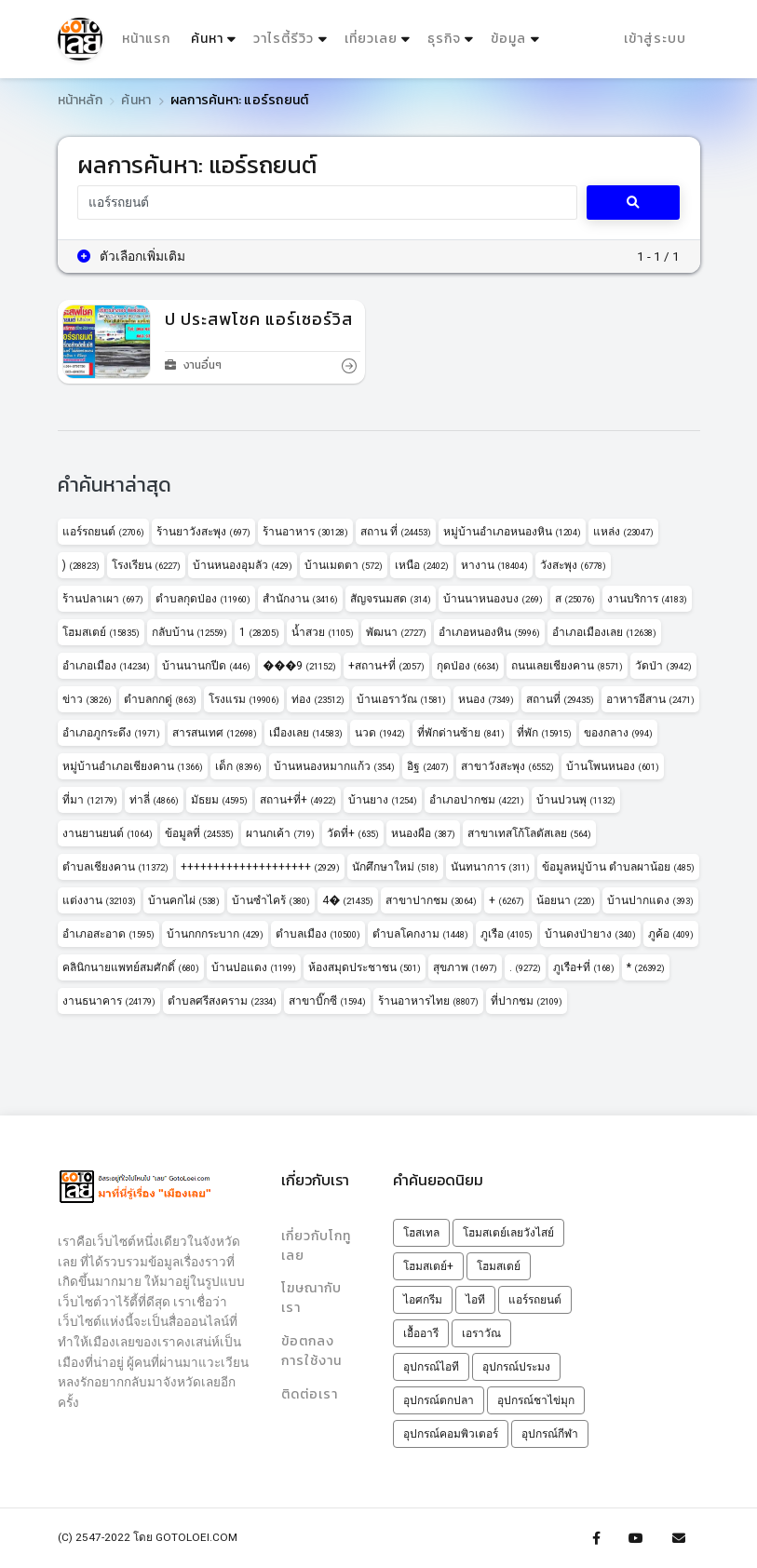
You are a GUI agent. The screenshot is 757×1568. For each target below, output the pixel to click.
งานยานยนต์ (107, 833)
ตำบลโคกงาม (420, 933)
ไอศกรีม (422, 1299)
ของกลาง (618, 732)
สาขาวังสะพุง (507, 766)
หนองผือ (423, 833)
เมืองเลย (306, 732)
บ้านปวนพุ (575, 799)
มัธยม (219, 799)
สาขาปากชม (431, 900)
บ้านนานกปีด (206, 665)
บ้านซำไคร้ (271, 900)
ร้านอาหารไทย (428, 1000)
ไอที (475, 1299)
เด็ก (238, 766)
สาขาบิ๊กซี (327, 1000)
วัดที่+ (353, 833)
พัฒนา (396, 632)
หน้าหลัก (80, 100)
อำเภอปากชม (476, 799)
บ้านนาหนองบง (493, 598)
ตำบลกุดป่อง (202, 598)
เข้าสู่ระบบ (655, 38)
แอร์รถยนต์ (103, 531)
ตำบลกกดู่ (160, 699)
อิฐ (428, 766)
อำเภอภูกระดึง (111, 732)
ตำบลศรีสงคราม (222, 1000)
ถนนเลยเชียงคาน (567, 665)
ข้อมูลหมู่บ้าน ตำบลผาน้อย (618, 866)
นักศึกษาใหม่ (395, 866)
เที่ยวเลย (370, 38)
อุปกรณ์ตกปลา (438, 1400)
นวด (380, 732)
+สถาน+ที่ (386, 665)
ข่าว (87, 699)
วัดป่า (663, 665)
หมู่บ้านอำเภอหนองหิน (512, 531)
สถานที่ (560, 699)
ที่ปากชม (526, 1000)
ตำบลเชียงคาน (115, 866)
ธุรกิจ (444, 38)
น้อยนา (565, 900)
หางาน (494, 565)
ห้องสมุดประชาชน (364, 967)
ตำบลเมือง (318, 933)
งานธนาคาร (108, 1000)
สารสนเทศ (214, 732)
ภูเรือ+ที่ (584, 967)
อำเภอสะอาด (108, 933)
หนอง (486, 699)
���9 (299, 665)
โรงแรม (244, 699)
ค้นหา (215, 34)
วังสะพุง (573, 565)
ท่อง (318, 699)
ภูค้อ (671, 933)
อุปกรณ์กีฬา (549, 1433)
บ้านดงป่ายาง (590, 933)
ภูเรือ (506, 933)
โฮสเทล (421, 1232)
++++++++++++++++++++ (260, 866)
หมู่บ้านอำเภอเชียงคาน (132, 766)
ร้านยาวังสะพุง (203, 531)
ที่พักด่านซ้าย (461, 732)
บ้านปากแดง (650, 900)
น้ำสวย (322, 632)
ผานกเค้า (280, 833)
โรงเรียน (146, 565)
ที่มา (89, 799)
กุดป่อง (468, 665)
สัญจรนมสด (390, 598)
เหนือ (422, 565)
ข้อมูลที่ (199, 833)
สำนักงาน (300, 598)
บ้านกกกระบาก (215, 933)
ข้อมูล (508, 38)
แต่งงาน (99, 900)
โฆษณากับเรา (311, 1298)
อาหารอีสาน (650, 699)
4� (347, 900)
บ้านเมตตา (343, 565)
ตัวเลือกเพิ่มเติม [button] (131, 256)
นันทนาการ (490, 866)
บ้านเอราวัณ (401, 699)
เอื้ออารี (421, 1333)
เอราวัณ (481, 1333)
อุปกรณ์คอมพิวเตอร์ (450, 1433)
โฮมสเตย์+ (428, 1266)
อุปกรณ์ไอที (431, 1366)
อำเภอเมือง (106, 665)
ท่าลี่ (154, 799)
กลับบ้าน (189, 632)
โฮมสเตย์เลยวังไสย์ (508, 1232)
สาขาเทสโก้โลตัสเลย (529, 833)
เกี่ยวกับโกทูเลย (316, 1244)
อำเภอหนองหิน (489, 632)
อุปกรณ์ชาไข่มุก (536, 1400)
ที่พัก (544, 732)
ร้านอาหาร (305, 531)
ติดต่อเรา (309, 1392)
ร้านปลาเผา (102, 598)
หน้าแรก (146, 38)
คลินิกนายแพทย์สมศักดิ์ (130, 967)
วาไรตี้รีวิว (283, 38)
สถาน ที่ (395, 531)
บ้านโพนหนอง (612, 766)
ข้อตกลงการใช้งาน (311, 1350)
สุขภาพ (465, 967)
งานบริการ (647, 598)
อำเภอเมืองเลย (604, 632)
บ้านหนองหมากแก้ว (334, 766)
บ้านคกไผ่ (184, 900)
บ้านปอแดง (253, 967)
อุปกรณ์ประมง (516, 1366)
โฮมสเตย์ (101, 632)
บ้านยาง (382, 799)
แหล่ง (623, 531)
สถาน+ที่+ (298, 799)
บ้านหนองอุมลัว (242, 565)
